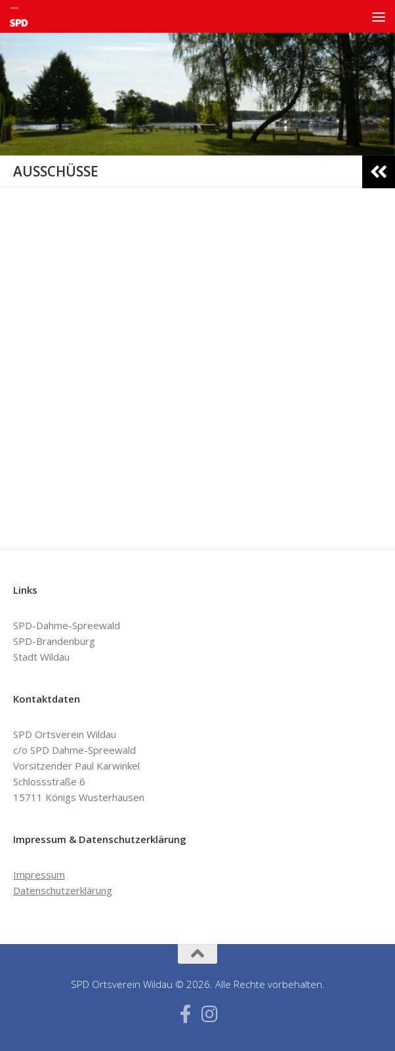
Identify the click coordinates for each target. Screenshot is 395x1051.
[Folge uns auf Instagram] (209, 1014)
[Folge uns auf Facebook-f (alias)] (186, 1014)
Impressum (39, 874)
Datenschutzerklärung (62, 890)
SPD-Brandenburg (54, 641)
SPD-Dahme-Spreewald (66, 625)
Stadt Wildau (41, 656)
